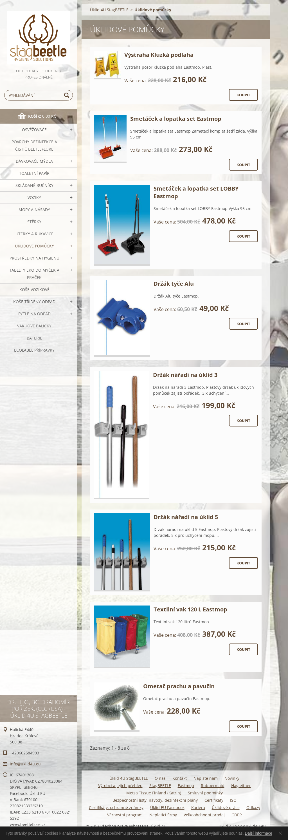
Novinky (231, 778)
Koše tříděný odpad (34, 301)
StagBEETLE (160, 785)
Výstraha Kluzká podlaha (159, 55)
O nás (160, 778)
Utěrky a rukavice (34, 233)
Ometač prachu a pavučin (179, 686)
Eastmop (186, 785)
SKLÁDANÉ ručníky (34, 185)
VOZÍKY (34, 197)
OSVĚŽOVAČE (34, 129)
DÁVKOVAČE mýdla (34, 161)
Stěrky (34, 221)
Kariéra (198, 807)
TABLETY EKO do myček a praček (34, 273)
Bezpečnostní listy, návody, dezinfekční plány (155, 800)
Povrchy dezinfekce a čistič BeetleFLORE (34, 145)
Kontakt (179, 778)
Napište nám (206, 778)
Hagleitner (241, 785)
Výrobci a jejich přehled (120, 785)
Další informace (258, 833)
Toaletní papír (34, 173)
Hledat (67, 95)
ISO (233, 800)
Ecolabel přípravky (34, 350)
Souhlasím (281, 832)
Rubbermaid (212, 785)
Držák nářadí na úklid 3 (185, 375)
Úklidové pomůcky (34, 246)
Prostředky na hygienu (34, 258)
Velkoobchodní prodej (204, 814)
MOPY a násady (34, 209)
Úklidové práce (226, 807)
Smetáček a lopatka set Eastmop (175, 118)
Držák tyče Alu (174, 283)
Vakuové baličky (34, 326)
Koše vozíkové (34, 289)
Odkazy (253, 807)
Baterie (34, 338)
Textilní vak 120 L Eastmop (190, 609)
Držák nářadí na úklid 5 (186, 517)
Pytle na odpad (34, 313)
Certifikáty (213, 800)
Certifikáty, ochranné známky (116, 807)
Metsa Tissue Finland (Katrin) (153, 793)
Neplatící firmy (163, 814)
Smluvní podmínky (205, 793)
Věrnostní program (125, 814)
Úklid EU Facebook (167, 807)
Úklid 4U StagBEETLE (109, 9)
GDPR (236, 814)
